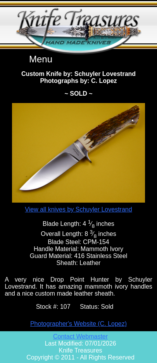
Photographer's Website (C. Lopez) (78, 323)
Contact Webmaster (80, 336)
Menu (40, 59)
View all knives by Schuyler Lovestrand (78, 209)
